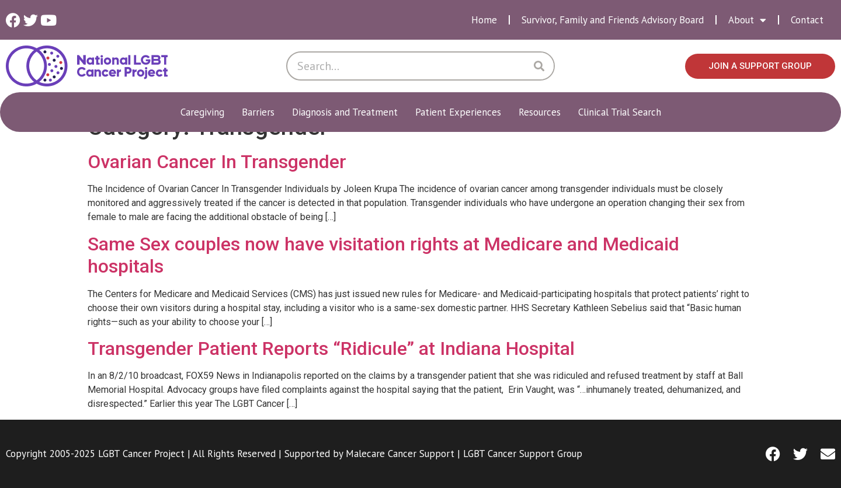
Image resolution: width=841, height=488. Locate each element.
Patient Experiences (461, 112)
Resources (543, 112)
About (747, 20)
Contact (807, 19)
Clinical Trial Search (619, 112)
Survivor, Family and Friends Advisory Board (613, 19)
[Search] (539, 66)
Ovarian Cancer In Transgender (217, 162)
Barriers (261, 112)
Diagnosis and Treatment (348, 112)
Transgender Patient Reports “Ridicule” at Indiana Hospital (331, 348)
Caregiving (205, 112)
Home (484, 19)
